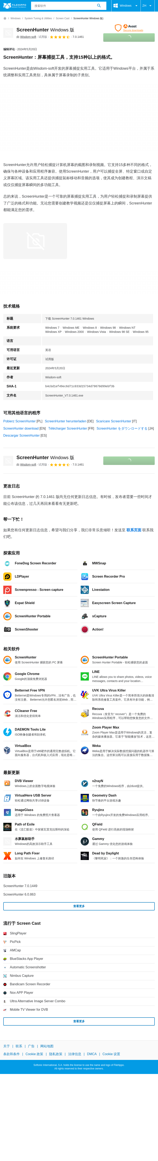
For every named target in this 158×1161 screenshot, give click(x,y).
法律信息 (74, 1054)
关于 (6, 1046)
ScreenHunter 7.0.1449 (20, 886)
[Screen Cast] (62, 18)
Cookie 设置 (111, 1054)
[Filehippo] (14, 6)
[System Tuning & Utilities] (38, 18)
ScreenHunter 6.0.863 (19, 894)
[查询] (69, 6)
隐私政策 (55, 1054)
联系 (19, 1046)
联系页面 (134, 530)
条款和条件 (11, 1054)
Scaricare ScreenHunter (113, 421)
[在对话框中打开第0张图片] (35, 241)
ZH (147, 5)
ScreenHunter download (21, 428)
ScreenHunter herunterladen (65, 421)
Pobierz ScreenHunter (19, 421)
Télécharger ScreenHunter (67, 428)
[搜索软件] (99, 6)
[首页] (5, 18)
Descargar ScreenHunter (21, 435)
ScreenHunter (45, 29)
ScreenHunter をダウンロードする (122, 428)
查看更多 (79, 906)
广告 (31, 1046)
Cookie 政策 (34, 1054)
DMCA (92, 1054)
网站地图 (46, 1046)
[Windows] (15, 18)
